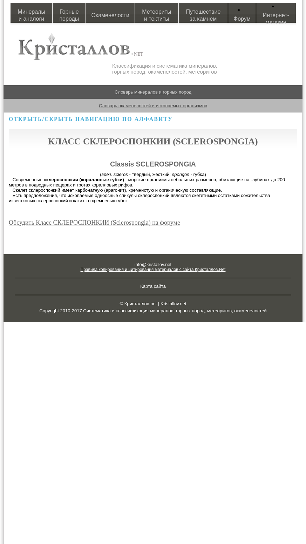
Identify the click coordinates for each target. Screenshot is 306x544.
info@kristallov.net (153, 264)
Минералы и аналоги (31, 15)
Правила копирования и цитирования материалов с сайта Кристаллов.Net (153, 269)
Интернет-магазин (276, 18)
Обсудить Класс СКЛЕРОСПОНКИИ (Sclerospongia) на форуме (94, 222)
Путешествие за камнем (203, 15)
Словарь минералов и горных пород (153, 92)
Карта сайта (152, 286)
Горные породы (69, 15)
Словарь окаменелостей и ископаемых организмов (153, 105)
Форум (242, 19)
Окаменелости (110, 15)
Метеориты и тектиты (156, 15)
